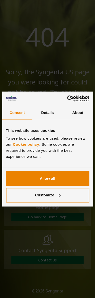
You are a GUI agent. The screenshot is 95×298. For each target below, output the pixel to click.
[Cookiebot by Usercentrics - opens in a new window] (67, 98)
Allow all (47, 178)
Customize (47, 195)
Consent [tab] (17, 112)
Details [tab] (47, 112)
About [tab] (77, 112)
